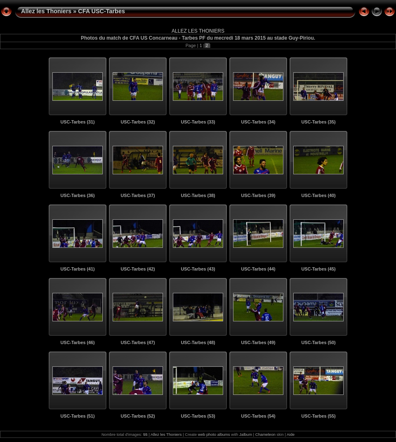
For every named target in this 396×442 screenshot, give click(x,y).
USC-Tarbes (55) (318, 415)
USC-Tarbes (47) (137, 342)
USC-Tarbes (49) (258, 342)
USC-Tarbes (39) (258, 195)
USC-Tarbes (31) (77, 121)
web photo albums (214, 434)
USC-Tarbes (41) (77, 268)
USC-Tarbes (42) (137, 268)
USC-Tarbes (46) (77, 342)
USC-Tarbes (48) (198, 342)
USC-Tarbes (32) (137, 121)
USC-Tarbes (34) (258, 121)
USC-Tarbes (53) (198, 415)
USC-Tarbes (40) (318, 195)
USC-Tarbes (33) (198, 121)
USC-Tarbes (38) (198, 195)
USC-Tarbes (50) (318, 342)
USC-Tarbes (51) (77, 415)
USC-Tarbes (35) (318, 121)
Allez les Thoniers (46, 11)
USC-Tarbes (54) (258, 415)
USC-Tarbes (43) (198, 268)
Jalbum (245, 434)
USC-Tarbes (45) (318, 268)
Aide (291, 434)
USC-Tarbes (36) (77, 195)
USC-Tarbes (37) (137, 195)
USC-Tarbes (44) (258, 268)
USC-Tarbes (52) (137, 415)
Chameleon (265, 434)
